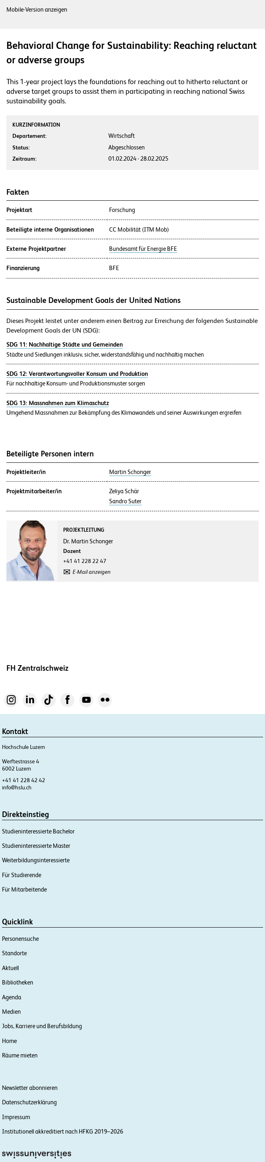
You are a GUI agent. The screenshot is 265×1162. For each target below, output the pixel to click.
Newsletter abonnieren (30, 1087)
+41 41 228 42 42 (23, 780)
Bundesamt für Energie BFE (143, 249)
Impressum (16, 1117)
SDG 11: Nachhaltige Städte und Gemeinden (64, 344)
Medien (11, 1011)
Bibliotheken (17, 982)
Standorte (14, 953)
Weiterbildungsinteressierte (36, 860)
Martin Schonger (130, 472)
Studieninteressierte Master (36, 845)
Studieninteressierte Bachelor (38, 831)
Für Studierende (21, 875)
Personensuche (20, 938)
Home (9, 1040)
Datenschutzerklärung (29, 1102)
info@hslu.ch (17, 787)
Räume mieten (20, 1055)
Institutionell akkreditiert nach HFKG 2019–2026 (62, 1131)
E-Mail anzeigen (92, 572)
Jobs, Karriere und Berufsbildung (42, 1026)
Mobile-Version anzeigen (36, 9)
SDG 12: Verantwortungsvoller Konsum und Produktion (77, 373)
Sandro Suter (125, 501)
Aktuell (10, 967)
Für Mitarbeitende (24, 889)
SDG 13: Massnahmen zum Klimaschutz (57, 402)
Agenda (11, 997)
